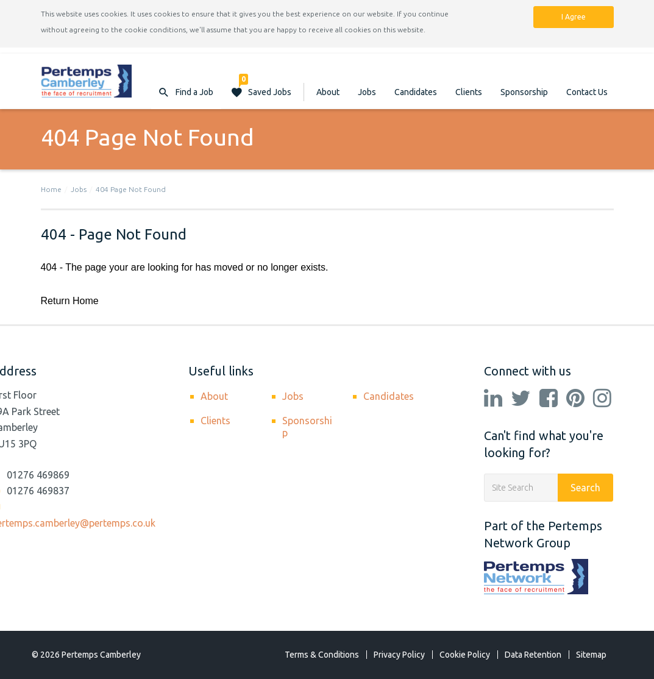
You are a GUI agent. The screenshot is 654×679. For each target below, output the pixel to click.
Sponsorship (524, 92)
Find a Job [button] (194, 92)
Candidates (415, 92)
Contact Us (587, 92)
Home (51, 189)
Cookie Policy (464, 654)
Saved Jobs (265, 86)
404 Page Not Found (131, 189)
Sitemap (591, 654)
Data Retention (533, 654)
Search (585, 487)
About (327, 92)
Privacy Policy (399, 654)
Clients (468, 92)
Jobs (367, 92)
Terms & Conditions (322, 654)
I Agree (573, 17)
